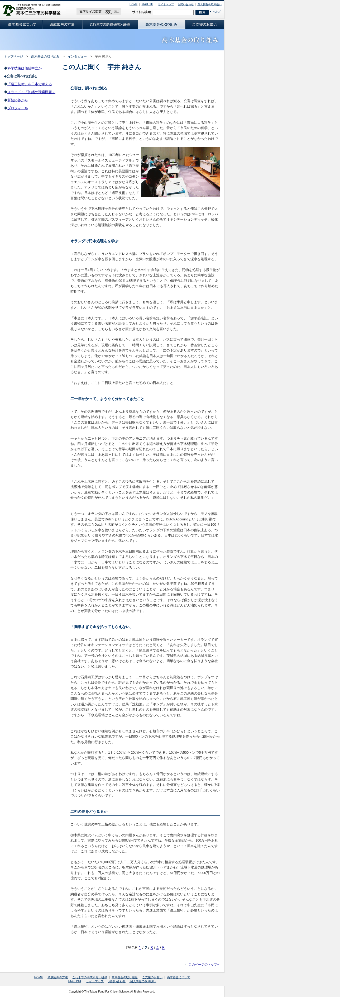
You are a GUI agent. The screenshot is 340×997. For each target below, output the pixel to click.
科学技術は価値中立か (24, 68)
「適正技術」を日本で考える (29, 84)
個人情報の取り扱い (209, 4)
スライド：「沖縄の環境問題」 (31, 92)
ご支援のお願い (152, 977)
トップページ (13, 56)
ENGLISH (147, 4)
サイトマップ (166, 4)
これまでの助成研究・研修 (89, 977)
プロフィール (17, 108)
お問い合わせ (186, 4)
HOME (133, 4)
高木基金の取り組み (45, 56)
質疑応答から (17, 100)
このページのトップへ (204, 964)
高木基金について (178, 977)
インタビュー (77, 56)
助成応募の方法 (57, 977)
